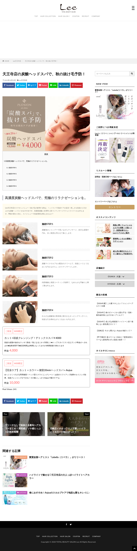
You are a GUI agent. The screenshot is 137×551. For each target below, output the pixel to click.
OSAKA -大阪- (115, 276)
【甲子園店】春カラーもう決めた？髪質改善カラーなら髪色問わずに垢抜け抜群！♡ (114, 338)
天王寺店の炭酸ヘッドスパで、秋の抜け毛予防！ (41, 61)
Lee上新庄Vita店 (21, 457)
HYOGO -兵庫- (115, 284)
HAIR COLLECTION (48, 16)
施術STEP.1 (11, 168)
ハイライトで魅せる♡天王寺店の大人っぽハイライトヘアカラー (59, 476)
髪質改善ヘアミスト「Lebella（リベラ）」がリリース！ (57, 457)
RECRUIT (85, 16)
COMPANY (96, 16)
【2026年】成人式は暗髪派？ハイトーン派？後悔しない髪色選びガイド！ (114, 322)
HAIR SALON (63, 16)
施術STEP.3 (11, 180)
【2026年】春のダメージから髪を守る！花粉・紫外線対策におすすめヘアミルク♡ (114, 313)
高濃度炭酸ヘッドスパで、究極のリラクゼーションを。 (26, 161)
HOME (7, 61)
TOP (36, 16)
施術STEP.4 (11, 186)
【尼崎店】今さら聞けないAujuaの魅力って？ (114, 331)
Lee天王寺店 (17, 61)
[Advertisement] (68, 39)
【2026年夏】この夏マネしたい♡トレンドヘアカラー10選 (114, 304)
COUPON (75, 16)
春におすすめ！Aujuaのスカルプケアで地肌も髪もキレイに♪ (59, 492)
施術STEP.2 (11, 174)
